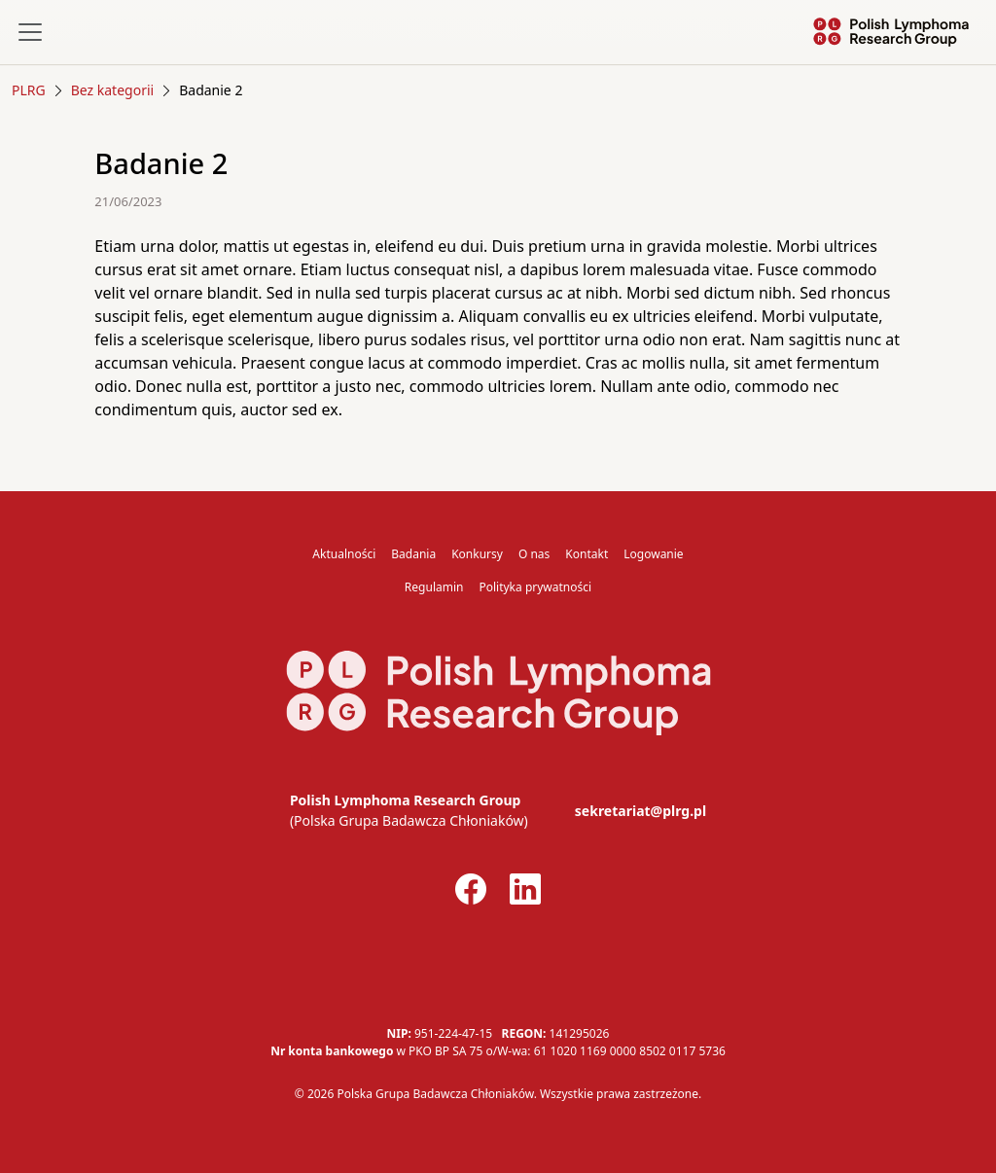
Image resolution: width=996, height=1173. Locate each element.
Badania (413, 554)
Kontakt (586, 554)
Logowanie (653, 554)
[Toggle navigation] (30, 32)
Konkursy (477, 554)
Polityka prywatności (535, 587)
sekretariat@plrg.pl (640, 810)
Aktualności (343, 554)
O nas (534, 554)
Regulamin (434, 587)
